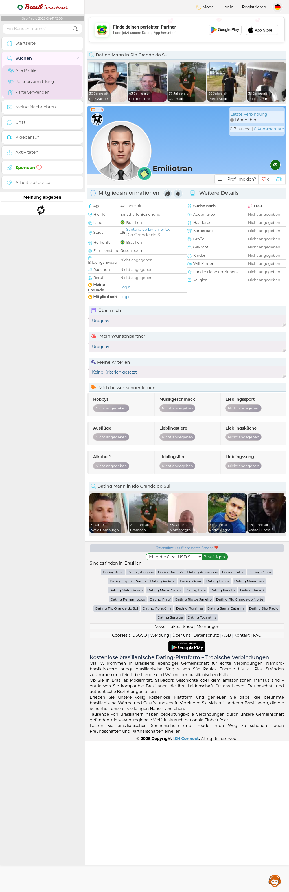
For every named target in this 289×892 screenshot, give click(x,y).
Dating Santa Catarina (226, 759)
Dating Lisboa (217, 732)
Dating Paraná (252, 741)
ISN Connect (186, 889)
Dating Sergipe (170, 768)
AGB (226, 785)
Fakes (174, 777)
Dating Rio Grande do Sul (116, 759)
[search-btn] (75, 29)
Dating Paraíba (223, 741)
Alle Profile (22, 70)
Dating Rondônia (157, 759)
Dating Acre (113, 723)
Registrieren (254, 7)
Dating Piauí (160, 750)
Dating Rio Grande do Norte (239, 750)
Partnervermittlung (31, 81)
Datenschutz (206, 785)
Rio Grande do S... (144, 234)
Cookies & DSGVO (129, 785)
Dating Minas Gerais (164, 741)
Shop (188, 777)
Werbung (159, 785)
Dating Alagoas (141, 723)
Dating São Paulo (264, 759)
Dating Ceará (260, 723)
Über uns (181, 785)
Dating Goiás (191, 732)
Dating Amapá (170, 723)
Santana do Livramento (147, 229)
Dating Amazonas (202, 723)
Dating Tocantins (201, 768)
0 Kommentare (269, 129)
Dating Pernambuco (127, 750)
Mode (205, 7)
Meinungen (207, 777)
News (159, 777)
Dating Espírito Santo (128, 732)
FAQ (257, 785)
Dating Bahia (233, 723)
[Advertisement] (187, 29)
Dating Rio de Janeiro (193, 750)
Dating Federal (162, 732)
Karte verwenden (28, 92)
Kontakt (242, 785)
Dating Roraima (189, 759)
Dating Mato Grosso (126, 741)
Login (228, 7)
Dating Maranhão (249, 732)
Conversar (42, 7)
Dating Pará (196, 741)
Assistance (275, 881)
